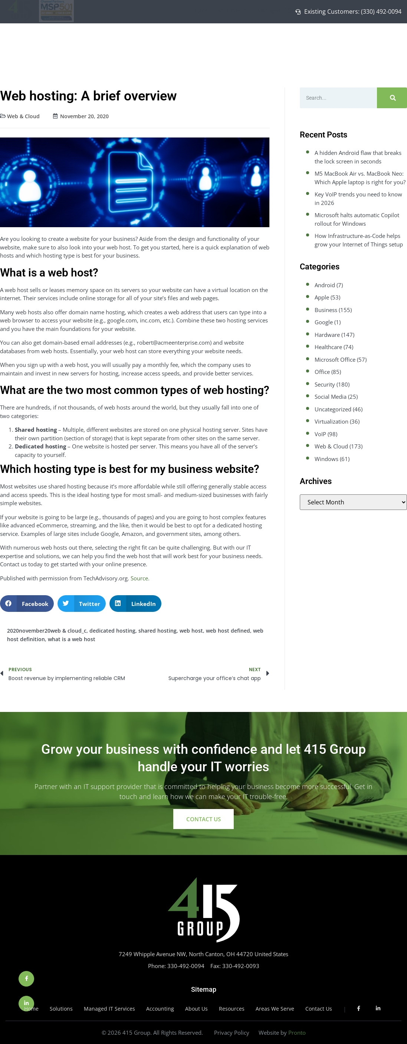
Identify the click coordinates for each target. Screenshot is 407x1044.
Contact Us (378, 39)
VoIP (320, 434)
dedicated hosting (112, 630)
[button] (27, 603)
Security (325, 384)
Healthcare (328, 347)
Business (326, 310)
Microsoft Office (335, 359)
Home (200, 39)
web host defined (228, 630)
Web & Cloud (23, 116)
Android (325, 285)
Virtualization (331, 421)
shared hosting (157, 630)
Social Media (331, 396)
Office (322, 371)
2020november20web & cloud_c (46, 630)
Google (324, 322)
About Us (340, 39)
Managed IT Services (286, 39)
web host (191, 630)
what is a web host (71, 639)
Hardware (327, 334)
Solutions (232, 39)
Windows (326, 459)
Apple (322, 297)
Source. (140, 578)
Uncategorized (333, 409)
